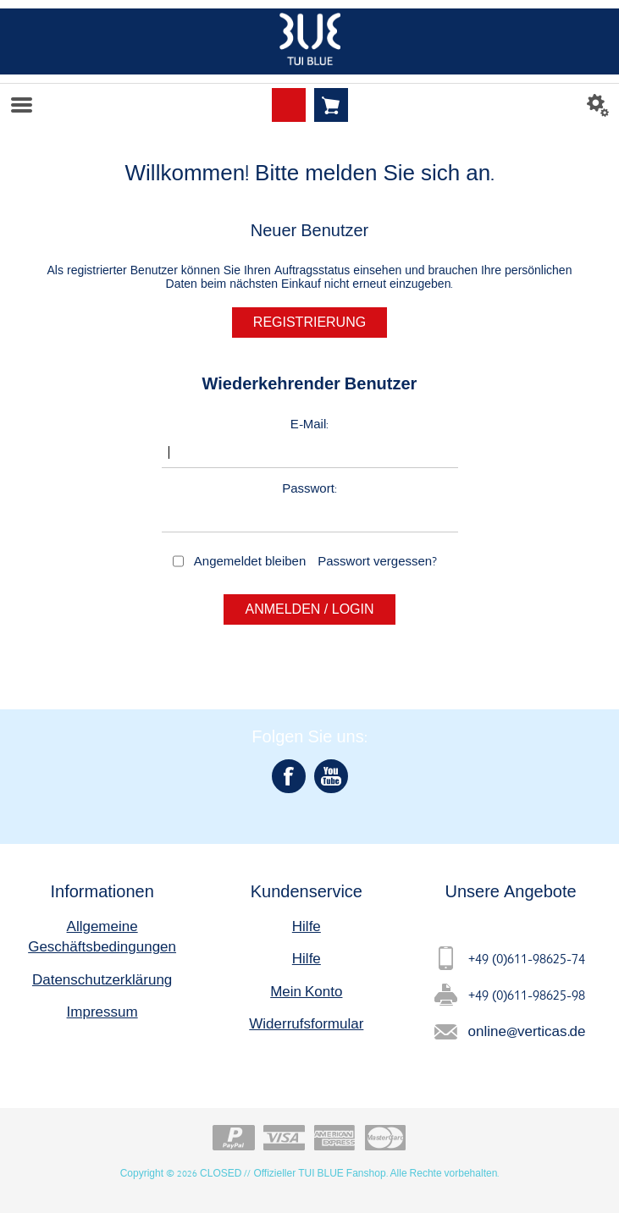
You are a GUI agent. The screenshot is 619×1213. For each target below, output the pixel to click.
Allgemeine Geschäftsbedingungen (102, 936)
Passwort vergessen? (378, 561)
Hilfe (306, 926)
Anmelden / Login (309, 609)
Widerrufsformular (306, 1023)
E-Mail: (309, 423)
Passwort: (309, 488)
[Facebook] (289, 776)
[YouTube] (331, 776)
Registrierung (309, 322)
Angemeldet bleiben (250, 561)
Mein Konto (306, 991)
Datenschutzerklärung (102, 979)
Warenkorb (331, 105)
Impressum (102, 1011)
